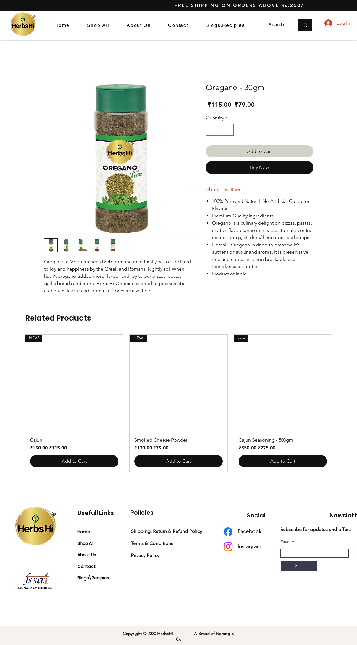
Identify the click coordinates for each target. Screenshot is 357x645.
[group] (178, 403)
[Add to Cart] (74, 461)
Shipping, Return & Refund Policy (166, 531)
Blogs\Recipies (93, 578)
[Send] (299, 566)
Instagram (249, 546)
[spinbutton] (219, 129)
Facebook (249, 531)
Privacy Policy (145, 555)
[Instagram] (228, 547)
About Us (86, 555)
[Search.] (276, 25)
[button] (225, 25)
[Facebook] (228, 532)
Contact (86, 566)
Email (285, 542)
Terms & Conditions (152, 543)
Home (83, 532)
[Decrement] (211, 129)
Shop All (85, 543)
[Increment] (228, 129)
